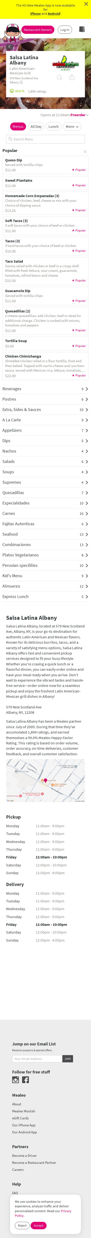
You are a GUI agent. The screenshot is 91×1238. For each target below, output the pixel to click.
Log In (64, 30)
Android (54, 13)
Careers (18, 1169)
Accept (38, 1225)
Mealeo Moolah (23, 1111)
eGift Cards (20, 1118)
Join (68, 1058)
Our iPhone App (23, 1125)
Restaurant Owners (38, 30)
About (16, 1104)
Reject (22, 1225)
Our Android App (24, 1132)
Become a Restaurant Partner (34, 1162)
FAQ (15, 1193)
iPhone (35, 13)
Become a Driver (24, 1155)
